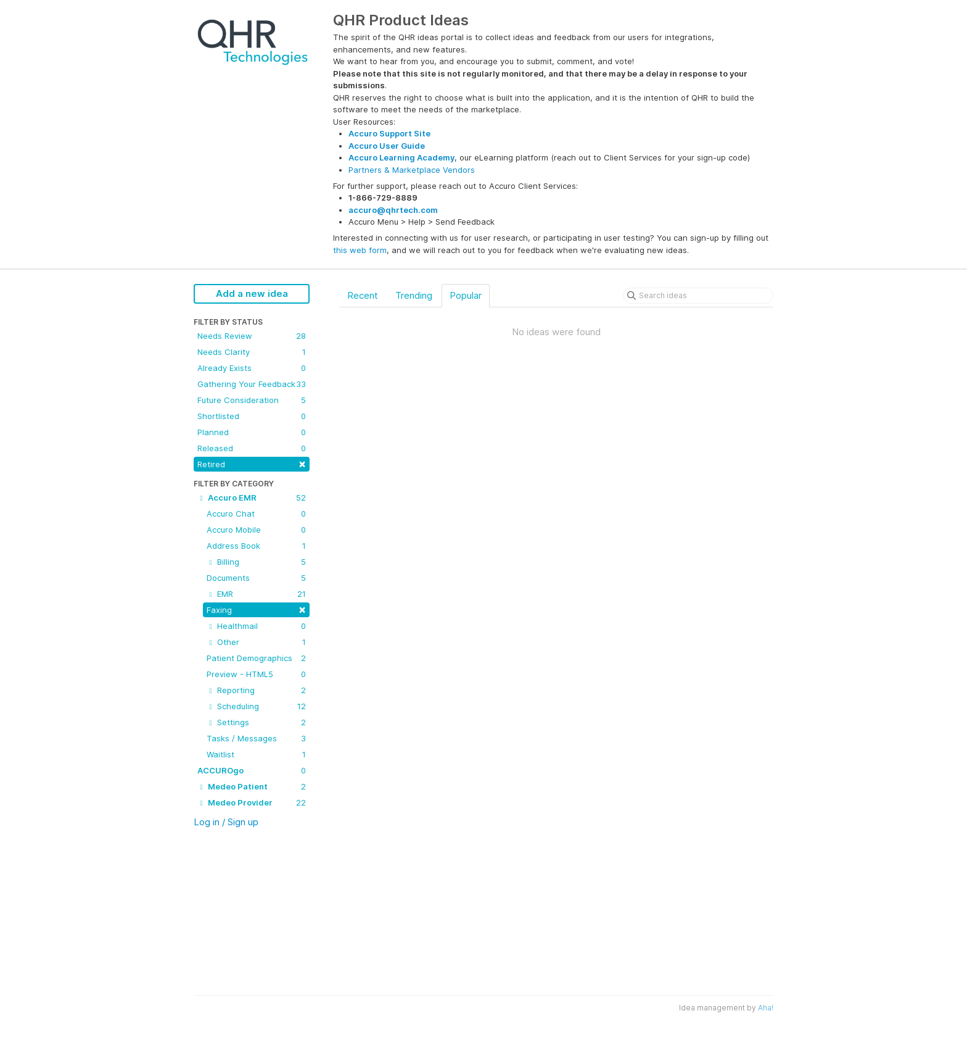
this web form (360, 250)
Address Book (256, 545)
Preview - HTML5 (256, 674)
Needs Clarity (251, 352)
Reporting (256, 690)
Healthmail (256, 626)
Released (251, 448)
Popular (466, 295)
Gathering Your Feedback (251, 384)
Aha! (765, 1007)
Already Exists (251, 368)
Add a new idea (252, 293)
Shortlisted (251, 416)
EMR (256, 594)
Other (256, 642)
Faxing (256, 608)
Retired (251, 463)
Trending (413, 295)
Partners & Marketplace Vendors (411, 170)
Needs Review (251, 336)
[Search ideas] (698, 296)
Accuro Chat (256, 513)
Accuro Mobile (256, 529)
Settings (256, 722)
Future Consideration (251, 400)
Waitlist (256, 754)
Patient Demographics (256, 658)
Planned (251, 432)
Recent (362, 295)
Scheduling (256, 706)
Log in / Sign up (226, 822)
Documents (256, 578)
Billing (256, 562)
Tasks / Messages (256, 738)
